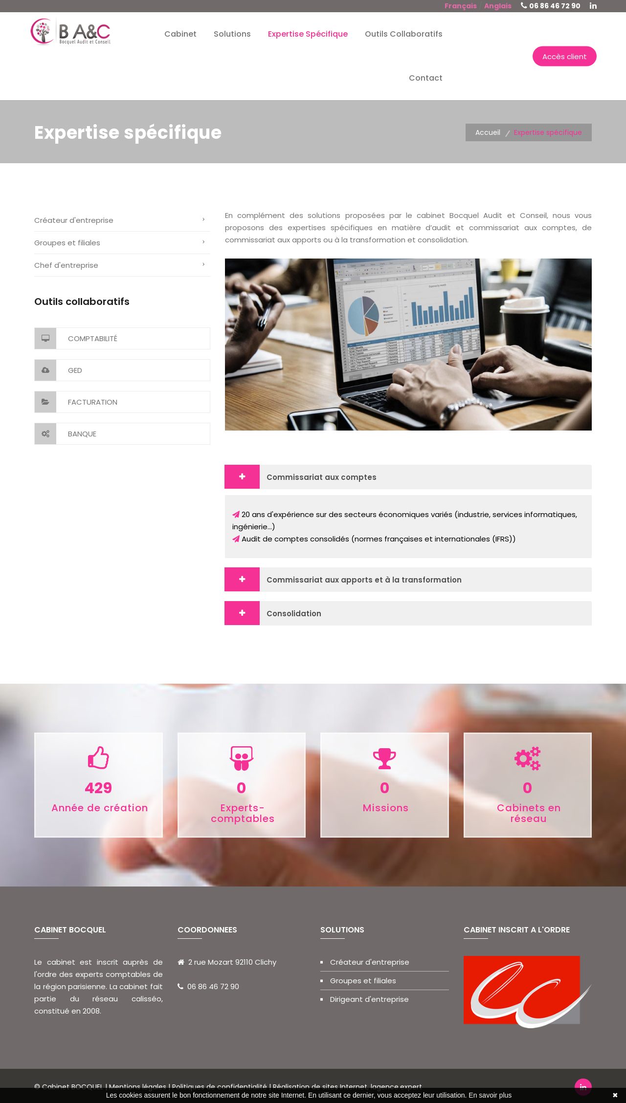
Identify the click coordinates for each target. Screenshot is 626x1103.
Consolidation (294, 613)
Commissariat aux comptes (322, 477)
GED (58, 370)
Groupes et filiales (67, 243)
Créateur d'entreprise (73, 220)
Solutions (232, 34)
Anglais (498, 6)
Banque (65, 433)
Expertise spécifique (308, 34)
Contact (426, 78)
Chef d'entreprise (66, 265)
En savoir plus (490, 1095)
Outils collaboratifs (404, 34)
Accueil (487, 132)
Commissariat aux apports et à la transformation (364, 580)
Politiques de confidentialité (219, 1087)
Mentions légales (138, 1087)
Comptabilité (76, 338)
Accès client (564, 56)
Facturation (76, 401)
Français (461, 6)
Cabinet (180, 34)
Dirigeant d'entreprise (369, 999)
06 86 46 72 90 (555, 6)
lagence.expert (396, 1087)
